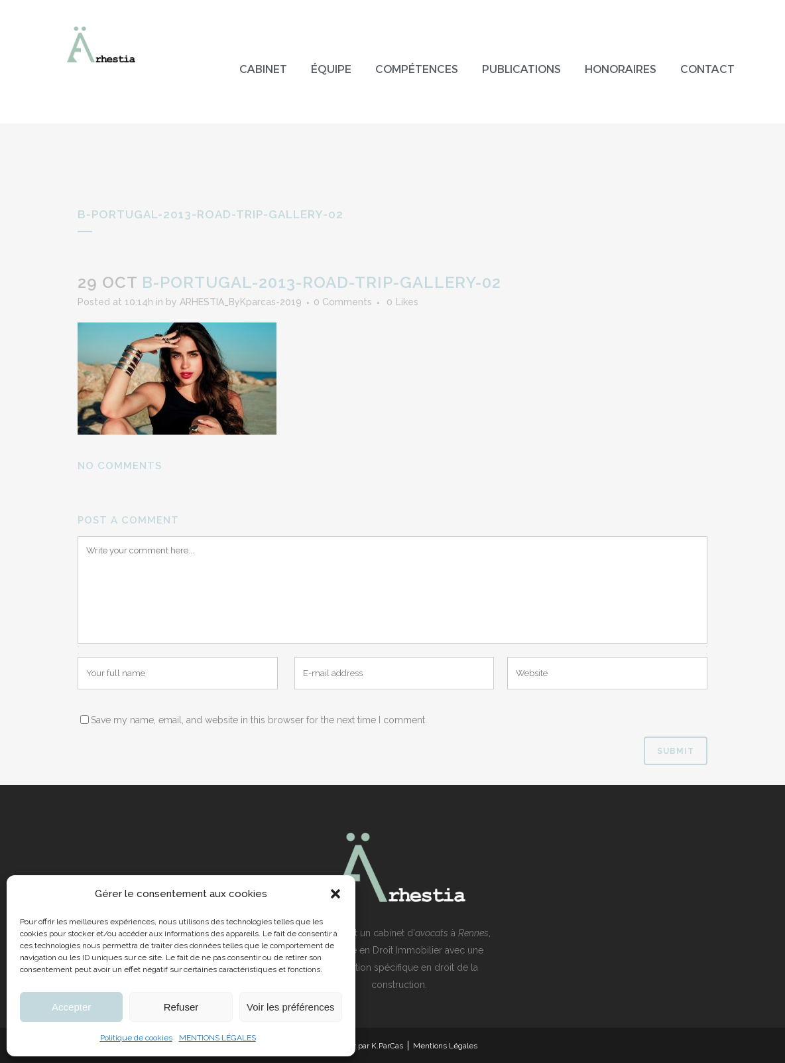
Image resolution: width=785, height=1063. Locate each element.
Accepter (71, 1007)
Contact (707, 69)
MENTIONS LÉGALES (217, 1037)
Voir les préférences (291, 1007)
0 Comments (343, 302)
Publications (521, 69)
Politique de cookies (136, 1037)
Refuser (181, 1007)
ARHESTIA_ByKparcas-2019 (241, 302)
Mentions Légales (445, 1045)
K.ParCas (387, 1045)
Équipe (331, 69)
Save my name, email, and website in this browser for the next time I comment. (259, 720)
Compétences (416, 69)
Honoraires (620, 69)
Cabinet (263, 69)
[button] (335, 893)
